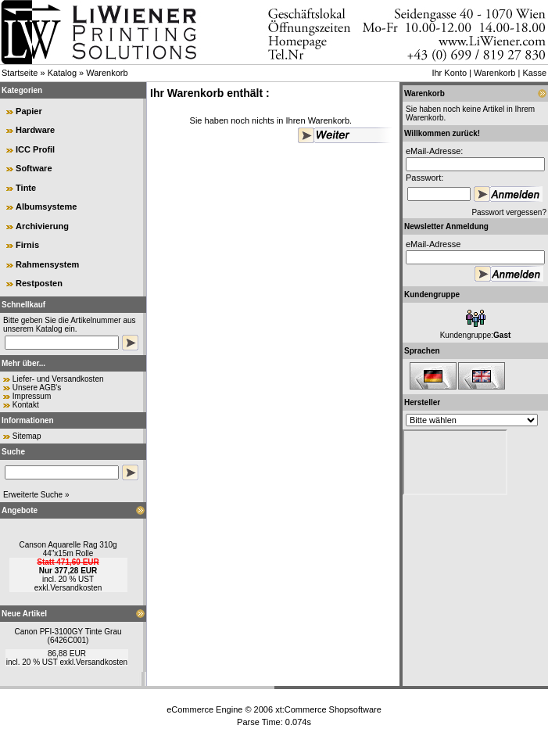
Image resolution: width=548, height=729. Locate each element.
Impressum (32, 396)
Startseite (20, 72)
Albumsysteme (46, 206)
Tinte (26, 187)
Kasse (534, 72)
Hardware (35, 130)
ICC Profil (35, 149)
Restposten (39, 283)
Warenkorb (106, 72)
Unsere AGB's (37, 387)
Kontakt (26, 404)
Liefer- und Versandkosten (58, 379)
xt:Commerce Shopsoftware (328, 709)
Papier (29, 111)
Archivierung (42, 226)
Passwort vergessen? (508, 212)
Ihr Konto (449, 72)
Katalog (62, 72)
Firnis (27, 245)
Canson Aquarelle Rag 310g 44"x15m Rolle (67, 549)
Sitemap (27, 436)
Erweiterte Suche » (36, 494)
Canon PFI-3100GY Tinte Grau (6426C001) (67, 636)
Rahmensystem (47, 264)
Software (34, 168)
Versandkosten (76, 588)
